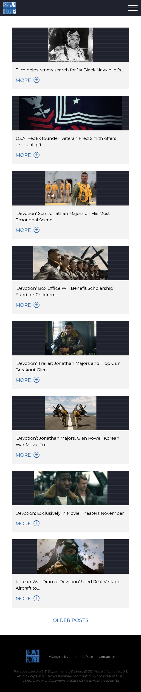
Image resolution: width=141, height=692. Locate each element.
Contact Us (107, 656)
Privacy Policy (58, 656)
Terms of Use (83, 656)
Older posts (70, 620)
